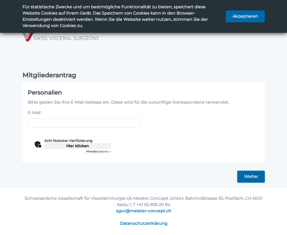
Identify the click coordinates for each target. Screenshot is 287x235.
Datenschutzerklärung (143, 223)
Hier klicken (77, 146)
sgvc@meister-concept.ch (143, 210)
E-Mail (34, 112)
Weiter (251, 176)
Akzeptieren (245, 16)
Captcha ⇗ (98, 151)
